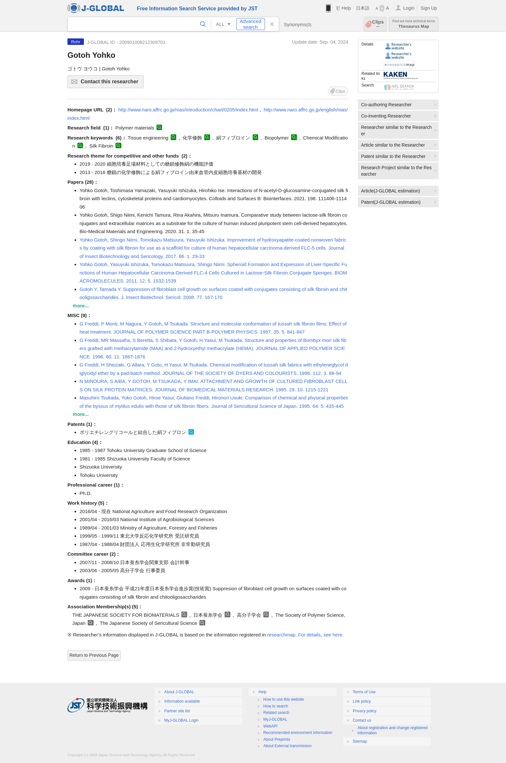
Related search (276, 712)
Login (408, 8)
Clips (378, 24)
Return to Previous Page (94, 655)
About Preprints (276, 739)
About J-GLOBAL (179, 692)
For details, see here (320, 634)
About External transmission (287, 746)
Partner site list (177, 711)
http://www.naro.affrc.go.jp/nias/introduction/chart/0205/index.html (188, 109)
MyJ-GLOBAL (275, 719)
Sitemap (360, 741)
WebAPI (270, 726)
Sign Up (428, 8)
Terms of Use (364, 692)
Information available (182, 701)
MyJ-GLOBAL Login (181, 720)
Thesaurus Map (413, 24)
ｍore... (80, 305)
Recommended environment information (297, 732)
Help (346, 8)
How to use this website (283, 699)
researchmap (281, 634)
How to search (275, 706)
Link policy (362, 701)
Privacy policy (364, 711)
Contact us (362, 720)
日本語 (362, 8)
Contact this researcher (111, 83)
